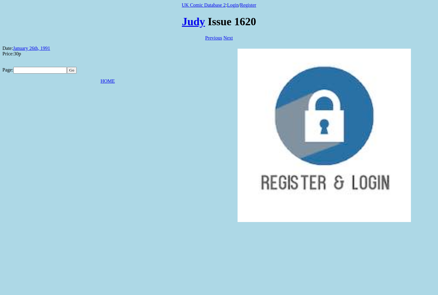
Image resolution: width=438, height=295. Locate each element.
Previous (213, 37)
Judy (193, 22)
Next (228, 37)
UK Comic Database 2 (204, 5)
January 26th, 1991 (31, 48)
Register (248, 5)
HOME (107, 81)
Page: (7, 69)
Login (232, 5)
